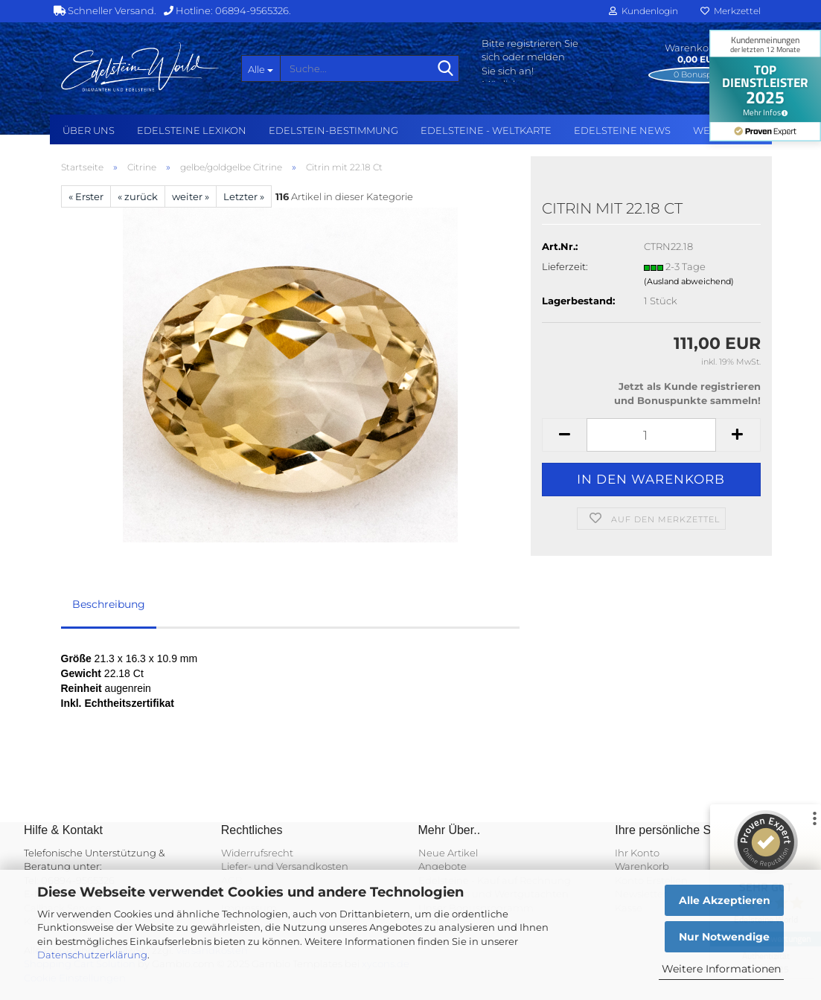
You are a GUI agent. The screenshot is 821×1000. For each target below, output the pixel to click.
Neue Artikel (448, 853)
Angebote (442, 866)
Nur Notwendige (724, 936)
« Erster (85, 196)
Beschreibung (108, 604)
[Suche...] (260, 68)
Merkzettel (730, 10)
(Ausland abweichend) (689, 281)
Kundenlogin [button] (643, 10)
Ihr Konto (637, 853)
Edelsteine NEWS (622, 130)
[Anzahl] (651, 435)
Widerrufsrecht (257, 853)
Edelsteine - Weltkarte (486, 130)
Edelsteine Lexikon (191, 130)
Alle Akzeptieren (724, 900)
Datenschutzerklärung (92, 955)
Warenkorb (642, 866)
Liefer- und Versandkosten (284, 866)
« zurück (138, 196)
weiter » (190, 196)
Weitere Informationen (721, 968)
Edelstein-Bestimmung (333, 130)
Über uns (89, 130)
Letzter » (243, 196)
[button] (564, 435)
